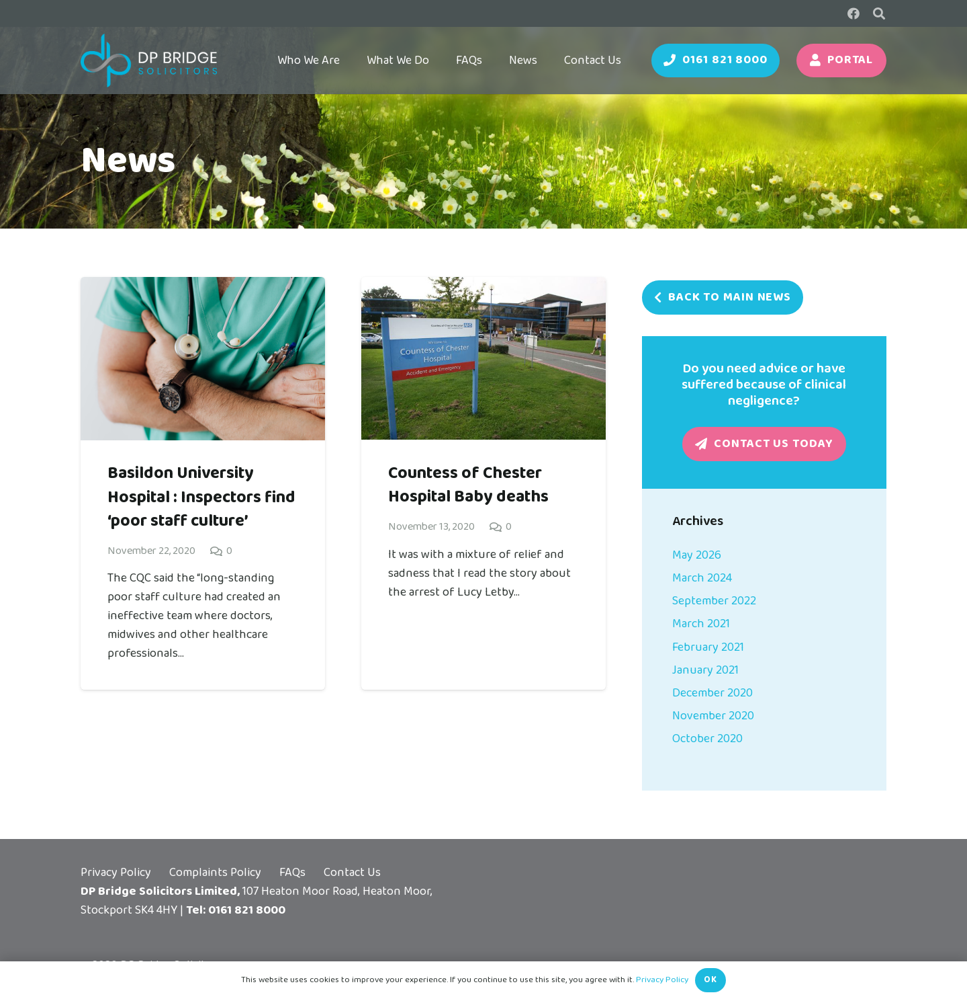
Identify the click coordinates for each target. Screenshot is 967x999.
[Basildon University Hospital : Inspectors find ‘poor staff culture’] (203, 286)
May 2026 (696, 555)
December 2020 (712, 693)
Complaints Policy (215, 872)
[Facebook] (853, 13)
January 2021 (705, 670)
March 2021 (701, 623)
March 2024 (702, 578)
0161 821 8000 (246, 910)
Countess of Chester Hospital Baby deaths (468, 485)
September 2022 (714, 601)
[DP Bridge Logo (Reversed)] (149, 60)
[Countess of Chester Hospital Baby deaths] (483, 286)
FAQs (292, 872)
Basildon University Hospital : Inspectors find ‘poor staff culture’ (201, 497)
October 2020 (707, 738)
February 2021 (708, 647)
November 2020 (713, 716)
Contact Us (352, 872)
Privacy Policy (116, 872)
